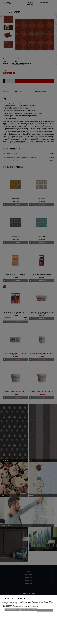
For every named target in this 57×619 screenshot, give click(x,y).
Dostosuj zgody (30, 610)
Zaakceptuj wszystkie (44, 610)
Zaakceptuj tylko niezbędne (14, 610)
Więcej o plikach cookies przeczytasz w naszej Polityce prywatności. (20, 606)
